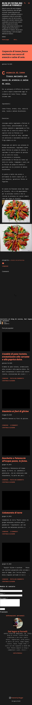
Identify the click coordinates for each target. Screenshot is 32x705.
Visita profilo (17, 653)
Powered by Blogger (16, 698)
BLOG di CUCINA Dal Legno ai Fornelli (12, 4)
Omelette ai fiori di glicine (15, 411)
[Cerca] (25, 3)
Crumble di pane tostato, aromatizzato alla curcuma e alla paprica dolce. (15, 356)
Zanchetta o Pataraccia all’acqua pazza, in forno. (14, 459)
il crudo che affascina (16, 260)
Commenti (5, 323)
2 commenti (14, 425)
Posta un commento (17, 378)
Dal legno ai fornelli (17, 631)
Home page (5, 39)
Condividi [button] (5, 266)
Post (4, 322)
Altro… (16, 39)
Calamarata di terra (12, 512)
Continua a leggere (8, 380)
